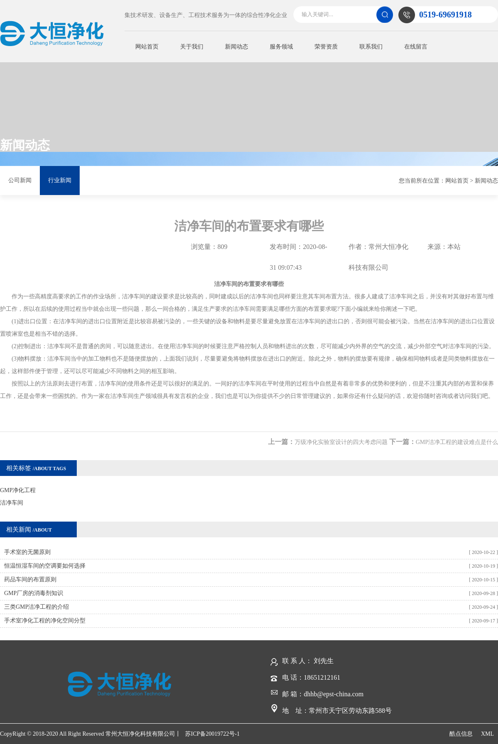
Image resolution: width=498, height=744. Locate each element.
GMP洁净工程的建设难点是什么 (457, 442)
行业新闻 (59, 180)
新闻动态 (236, 47)
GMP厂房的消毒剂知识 (33, 593)
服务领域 (281, 47)
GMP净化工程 (18, 490)
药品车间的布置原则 (30, 579)
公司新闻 (20, 180)
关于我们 (191, 47)
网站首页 (147, 47)
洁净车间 (11, 503)
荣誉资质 (326, 47)
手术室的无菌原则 (27, 552)
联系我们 (371, 47)
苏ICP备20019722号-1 (212, 734)
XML (487, 734)
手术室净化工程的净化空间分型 (44, 620)
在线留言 (415, 47)
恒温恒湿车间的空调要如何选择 (44, 566)
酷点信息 (461, 734)
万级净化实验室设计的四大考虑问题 (341, 442)
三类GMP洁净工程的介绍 (36, 607)
